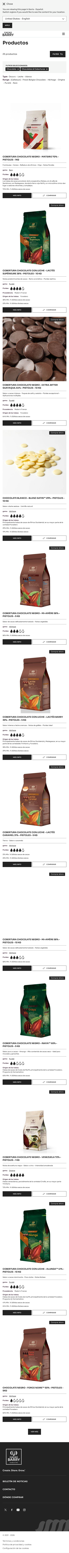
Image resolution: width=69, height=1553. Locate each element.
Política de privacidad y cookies (17, 1544)
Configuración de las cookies (16, 1548)
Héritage (52, 80)
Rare (15, 83)
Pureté (8, 83)
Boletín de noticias (15, 1481)
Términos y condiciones (13, 1541)
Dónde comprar (13, 1497)
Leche (20, 76)
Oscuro (12, 76)
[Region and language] (34, 18)
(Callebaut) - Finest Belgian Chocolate (28, 80)
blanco (28, 76)
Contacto (9, 1489)
